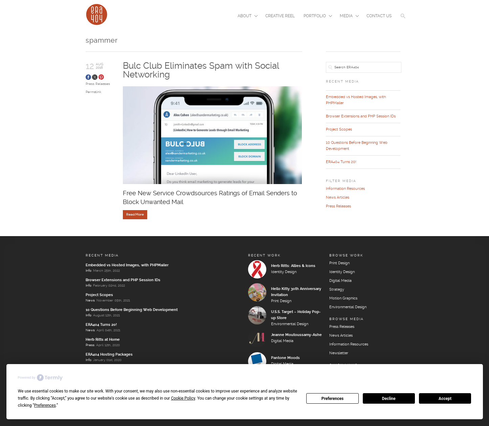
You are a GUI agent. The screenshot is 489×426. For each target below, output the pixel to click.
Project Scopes (339, 130)
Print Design (281, 301)
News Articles (337, 198)
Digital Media (282, 341)
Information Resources (345, 189)
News (90, 300)
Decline (389, 398)
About (246, 16)
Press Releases (98, 84)
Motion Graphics (343, 298)
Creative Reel (280, 16)
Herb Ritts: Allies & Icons (293, 266)
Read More (135, 214)
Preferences (332, 398)
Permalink (93, 92)
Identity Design (283, 272)
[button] (403, 20)
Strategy (336, 290)
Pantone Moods (285, 358)
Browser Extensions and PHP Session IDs (361, 116)
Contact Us (379, 16)
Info (88, 270)
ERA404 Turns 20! (341, 162)
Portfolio (315, 16)
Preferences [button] (45, 405)
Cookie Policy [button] (183, 398)
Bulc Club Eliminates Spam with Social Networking (201, 71)
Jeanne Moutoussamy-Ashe (296, 335)
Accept (445, 398)
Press (90, 345)
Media (347, 16)
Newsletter (338, 353)
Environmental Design (289, 324)
